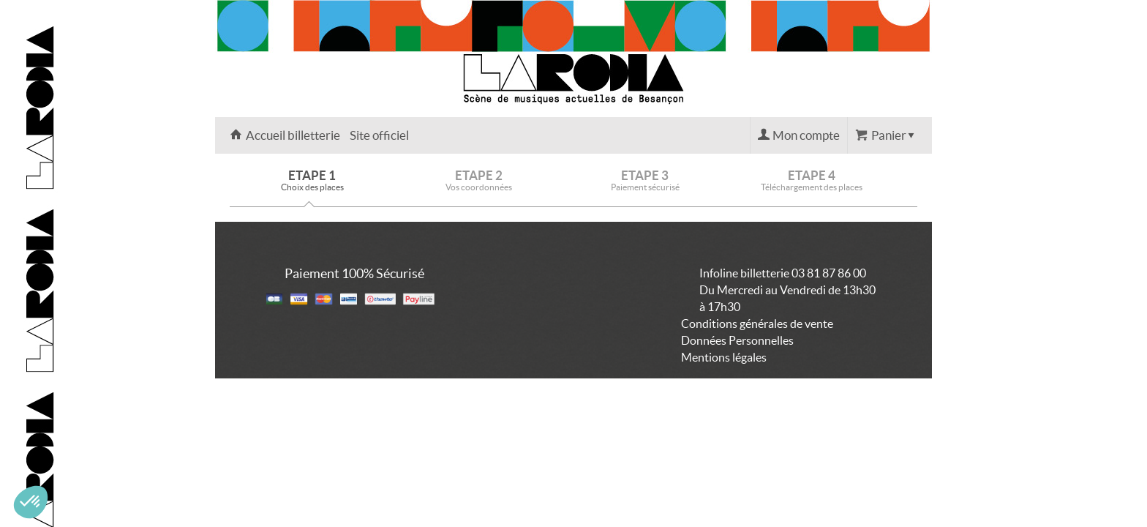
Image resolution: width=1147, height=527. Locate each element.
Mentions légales (724, 357)
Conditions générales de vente (757, 323)
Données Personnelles (737, 340)
